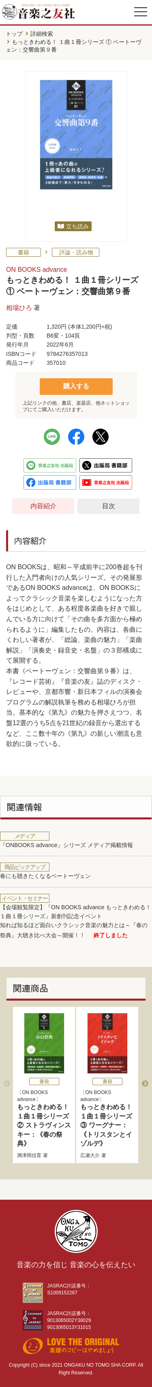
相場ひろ (19, 307)
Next (145, 1084)
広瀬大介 (90, 1155)
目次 (108, 506)
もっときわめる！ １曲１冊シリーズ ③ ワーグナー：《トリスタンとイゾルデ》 (106, 1125)
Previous (7, 1084)
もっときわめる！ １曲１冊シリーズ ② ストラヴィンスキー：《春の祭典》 (44, 1125)
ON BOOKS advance (36, 269)
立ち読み (77, 226)
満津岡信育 (29, 1155)
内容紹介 (43, 506)
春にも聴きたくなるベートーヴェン (45, 876)
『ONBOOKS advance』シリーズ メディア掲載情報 (66, 845)
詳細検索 (41, 33)
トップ (14, 33)
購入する (76, 386)
